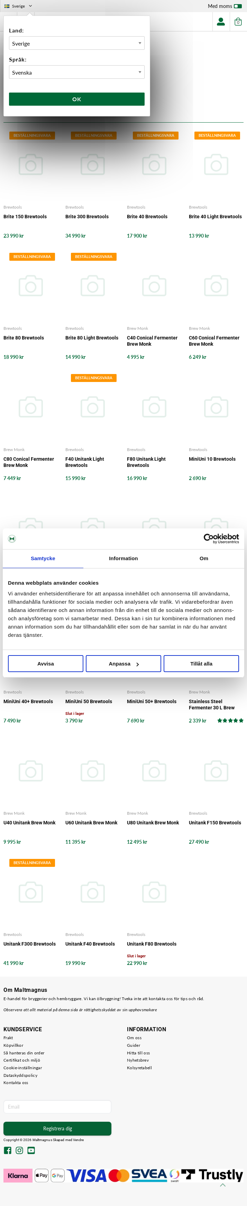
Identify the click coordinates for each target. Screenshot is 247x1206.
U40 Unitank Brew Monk (29, 822)
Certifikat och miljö (21, 1060)
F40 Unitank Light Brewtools (84, 462)
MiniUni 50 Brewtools (88, 701)
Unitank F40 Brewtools (90, 944)
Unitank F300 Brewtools (29, 944)
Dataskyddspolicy (20, 1075)
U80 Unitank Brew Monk (153, 822)
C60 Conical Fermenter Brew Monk (214, 341)
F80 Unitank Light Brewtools (146, 462)
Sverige (18, 6)
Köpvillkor (13, 1045)
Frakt (8, 1037)
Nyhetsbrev (138, 1060)
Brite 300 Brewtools (87, 216)
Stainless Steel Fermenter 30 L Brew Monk (212, 705)
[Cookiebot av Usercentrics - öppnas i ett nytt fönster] (209, 539)
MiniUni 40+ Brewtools (28, 701)
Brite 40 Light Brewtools (215, 216)
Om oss (134, 1037)
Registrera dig (57, 1128)
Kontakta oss (15, 1082)
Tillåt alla (201, 664)
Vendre (78, 1140)
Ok (76, 99)
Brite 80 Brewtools (23, 338)
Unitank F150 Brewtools (215, 822)
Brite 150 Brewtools (25, 216)
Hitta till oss (138, 1052)
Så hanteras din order (23, 1052)
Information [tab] (123, 558)
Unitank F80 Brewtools (151, 944)
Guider (133, 1045)
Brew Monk (137, 328)
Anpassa (124, 664)
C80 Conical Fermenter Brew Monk (28, 462)
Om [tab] (204, 558)
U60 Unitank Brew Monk (91, 822)
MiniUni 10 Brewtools (212, 459)
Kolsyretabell (139, 1067)
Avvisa (45, 664)
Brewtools (12, 207)
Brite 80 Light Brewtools (91, 338)
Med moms (225, 7)
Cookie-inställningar (22, 1067)
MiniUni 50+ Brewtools (151, 701)
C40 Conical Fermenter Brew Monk (152, 341)
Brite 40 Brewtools (147, 216)
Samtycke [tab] (43, 558)
